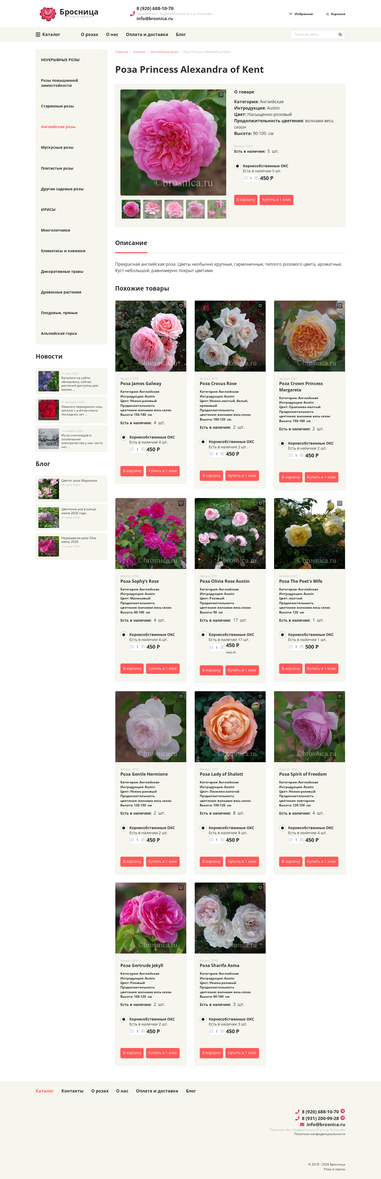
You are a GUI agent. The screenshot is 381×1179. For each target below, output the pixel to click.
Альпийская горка (59, 333)
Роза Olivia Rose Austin (225, 581)
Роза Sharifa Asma (219, 965)
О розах (89, 34)
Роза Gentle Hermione (144, 774)
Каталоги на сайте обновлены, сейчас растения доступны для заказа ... (79, 383)
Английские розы (164, 52)
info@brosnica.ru (155, 18)
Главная (121, 52)
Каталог (139, 52)
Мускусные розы (57, 147)
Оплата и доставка (147, 34)
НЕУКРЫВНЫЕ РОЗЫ (60, 59)
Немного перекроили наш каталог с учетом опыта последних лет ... (81, 410)
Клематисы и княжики (63, 251)
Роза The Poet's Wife (300, 581)
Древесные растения (61, 292)
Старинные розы (57, 106)
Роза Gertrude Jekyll (141, 965)
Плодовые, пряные (59, 312)
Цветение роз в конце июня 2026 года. (78, 511)
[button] (245, 178)
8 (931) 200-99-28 (317, 1118)
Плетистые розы (57, 168)
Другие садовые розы (62, 189)
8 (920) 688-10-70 (155, 8)
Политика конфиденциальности (319, 1134)
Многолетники (55, 230)
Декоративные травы (62, 271)
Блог (181, 34)
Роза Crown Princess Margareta (301, 386)
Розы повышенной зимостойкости (59, 83)
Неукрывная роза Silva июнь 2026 (78, 540)
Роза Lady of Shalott (221, 774)
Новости (49, 356)
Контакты (72, 1091)
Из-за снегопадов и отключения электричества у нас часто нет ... (82, 441)
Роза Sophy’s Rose (139, 581)
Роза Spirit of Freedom (303, 774)
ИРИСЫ (48, 209)
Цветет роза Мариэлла (79, 480)
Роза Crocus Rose (218, 383)
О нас (112, 34)
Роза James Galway (140, 383)
